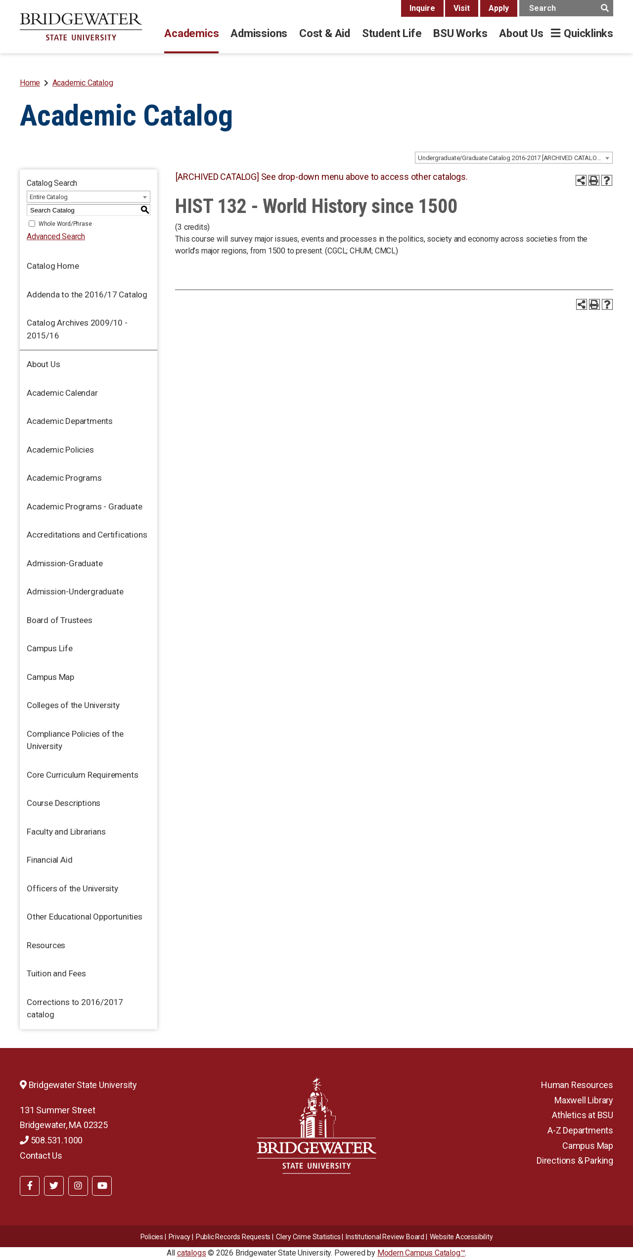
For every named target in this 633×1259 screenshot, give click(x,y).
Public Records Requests (233, 1237)
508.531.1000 (51, 1140)
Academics (191, 33)
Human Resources (577, 1085)
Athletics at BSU (582, 1115)
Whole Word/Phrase (65, 223)
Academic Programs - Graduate (84, 506)
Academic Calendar (62, 393)
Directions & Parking (575, 1160)
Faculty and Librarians (66, 832)
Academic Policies (60, 450)
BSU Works (460, 33)
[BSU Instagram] (78, 1186)
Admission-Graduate (64, 563)
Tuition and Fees (56, 973)
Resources (46, 945)
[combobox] (514, 158)
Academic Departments (70, 421)
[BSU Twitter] (54, 1186)
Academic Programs (64, 478)
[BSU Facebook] (30, 1186)
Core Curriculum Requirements (82, 775)
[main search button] (604, 8)
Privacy (180, 1237)
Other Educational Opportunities (84, 917)
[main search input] (566, 8)
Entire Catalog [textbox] (49, 197)
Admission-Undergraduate (75, 591)
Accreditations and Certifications (87, 535)
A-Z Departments (580, 1130)
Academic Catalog (82, 82)
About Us (521, 33)
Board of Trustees (59, 620)
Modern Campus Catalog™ (421, 1253)
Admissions (258, 33)
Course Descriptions (63, 803)
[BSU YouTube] (102, 1186)
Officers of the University (72, 888)
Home (30, 82)
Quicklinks (588, 33)
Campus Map (50, 677)
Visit (461, 8)
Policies (151, 1237)
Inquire (422, 8)
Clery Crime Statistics (308, 1237)
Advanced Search (56, 236)
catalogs (191, 1253)
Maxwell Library (583, 1100)
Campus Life (50, 648)
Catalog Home (53, 266)
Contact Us (41, 1155)
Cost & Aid (324, 33)
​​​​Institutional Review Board (385, 1237)
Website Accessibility (461, 1237)
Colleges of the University (73, 705)
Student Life (391, 33)
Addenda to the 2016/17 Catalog (87, 294)
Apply (499, 8)
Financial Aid (49, 860)
